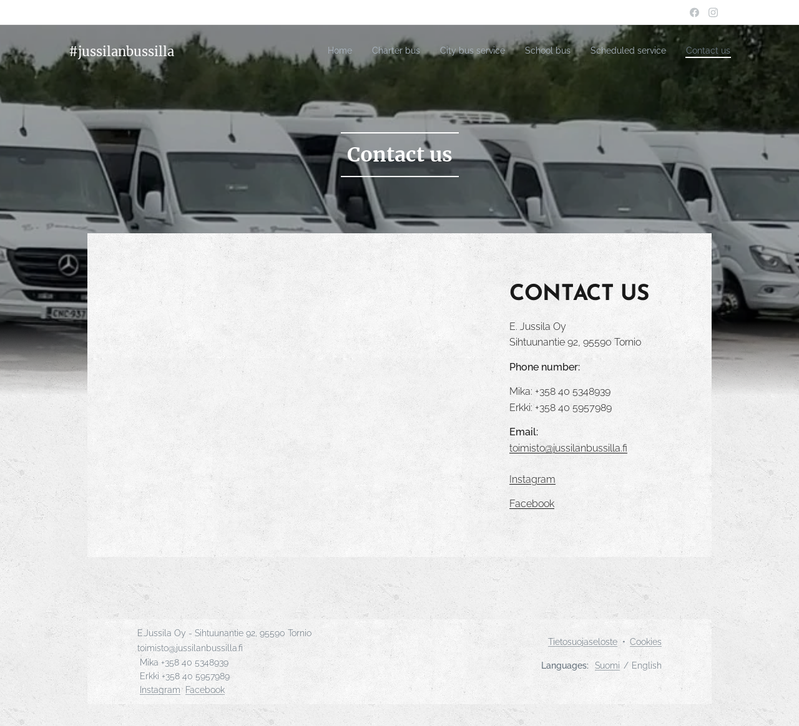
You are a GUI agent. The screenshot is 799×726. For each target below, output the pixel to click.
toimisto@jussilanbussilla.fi (568, 448)
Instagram (160, 690)
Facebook (205, 690)
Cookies (646, 642)
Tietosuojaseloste (582, 642)
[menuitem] (304, 50)
